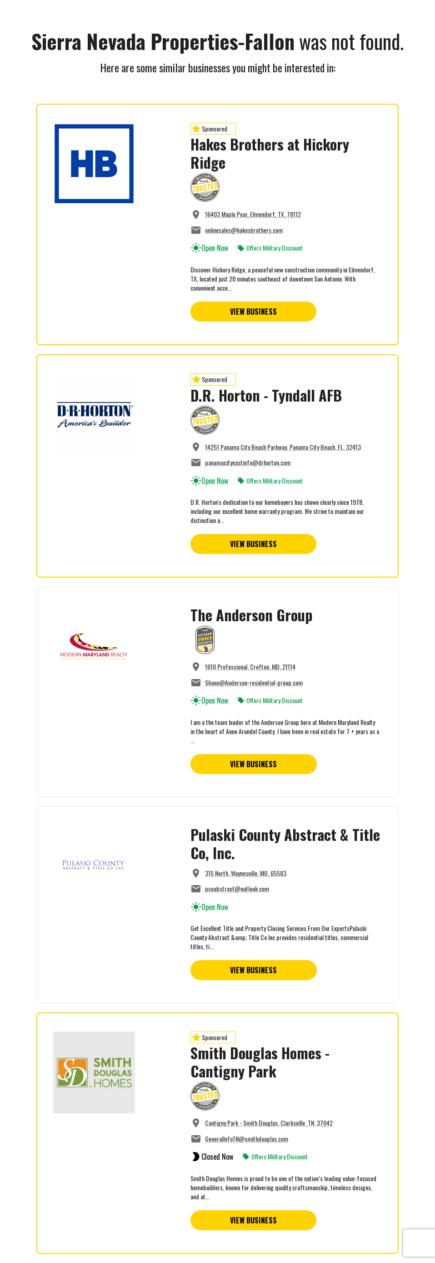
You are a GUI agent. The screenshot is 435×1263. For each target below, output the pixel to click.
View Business (253, 311)
